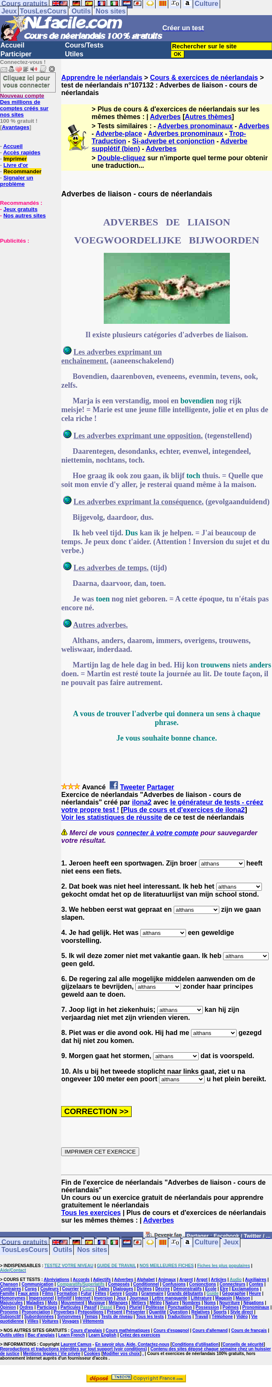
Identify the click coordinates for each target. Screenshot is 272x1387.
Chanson (9, 1284)
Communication (38, 1284)
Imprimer (15, 159)
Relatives (200, 1312)
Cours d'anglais (86, 1330)
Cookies (92, 1353)
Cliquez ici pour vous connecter (26, 81)
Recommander (22, 171)
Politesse (154, 1307)
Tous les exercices (91, 1212)
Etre (224, 1288)
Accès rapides (21, 152)
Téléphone (222, 1316)
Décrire (162, 1288)
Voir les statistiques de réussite (111, 817)
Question (179, 1312)
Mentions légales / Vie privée (52, 1353)
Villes (32, 1321)
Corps (30, 1288)
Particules (70, 1307)
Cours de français (249, 1330)
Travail (201, 1316)
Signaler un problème (16, 181)
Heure (255, 1293)
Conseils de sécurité (243, 1344)
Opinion (8, 1307)
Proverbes (64, 1312)
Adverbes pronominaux (195, 126)
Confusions (174, 1284)
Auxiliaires (256, 1279)
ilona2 (141, 802)
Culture (206, 1242)
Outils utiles (12, 1335)
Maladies (35, 1302)
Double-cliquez (121, 157)
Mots (52, 1302)
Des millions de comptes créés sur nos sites (24, 105)
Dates (103, 1288)
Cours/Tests (84, 45)
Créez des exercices (140, 1335)
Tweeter (132, 787)
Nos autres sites (24, 215)
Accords (81, 1279)
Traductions (179, 1316)
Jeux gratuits (20, 209)
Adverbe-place (119, 133)
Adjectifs (101, 1279)
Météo (156, 1302)
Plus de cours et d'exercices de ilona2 (184, 809)
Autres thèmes (208, 116)
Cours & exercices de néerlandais (204, 77)
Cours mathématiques (128, 1330)
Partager (160, 787)
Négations (253, 1302)
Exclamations (245, 1288)
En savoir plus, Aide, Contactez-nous (132, 1344)
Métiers (138, 1302)
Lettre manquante (169, 1298)
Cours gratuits (24, 1242)
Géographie (234, 1293)
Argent (186, 1279)
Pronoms (9, 1312)
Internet (83, 1298)
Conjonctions (202, 1284)
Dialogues (123, 1288)
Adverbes (165, 116)
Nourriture (229, 1302)
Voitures (50, 1321)
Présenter (135, 1312)
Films (47, 1293)
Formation (67, 1293)
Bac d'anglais (41, 1335)
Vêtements (93, 1321)
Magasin (223, 1298)
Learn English (102, 1335)
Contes (256, 1284)
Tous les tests (150, 1316)
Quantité (157, 1312)
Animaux (167, 1279)
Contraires (10, 1288)
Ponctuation (180, 1307)
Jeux (8, 11)
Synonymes (69, 1316)
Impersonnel (41, 1298)
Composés (118, 1284)
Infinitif (64, 1298)
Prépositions (91, 1312)
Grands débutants (185, 1293)
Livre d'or (15, 165)
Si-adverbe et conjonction (173, 141)
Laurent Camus (76, 1344)
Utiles (74, 54)
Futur (86, 1293)
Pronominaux (255, 1307)
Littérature (201, 1298)
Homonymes (12, 1298)
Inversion (103, 1298)
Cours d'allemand (210, 1330)
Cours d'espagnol (171, 1330)
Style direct (241, 1312)
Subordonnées (39, 1316)
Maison (243, 1298)
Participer (16, 54)
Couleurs (49, 1288)
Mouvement (73, 1302)
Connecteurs (232, 1284)
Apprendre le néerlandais (101, 77)
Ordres (26, 1307)
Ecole (211, 1288)
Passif (90, 1307)
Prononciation (36, 1312)
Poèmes (231, 1307)
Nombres (191, 1302)
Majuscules (11, 1302)
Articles (218, 1279)
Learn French (71, 1335)
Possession (207, 1307)
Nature (172, 1302)
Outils (81, 11)
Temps (91, 1316)
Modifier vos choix (121, 1353)
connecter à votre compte (157, 832)
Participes (47, 1307)
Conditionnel (146, 1284)
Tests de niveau (116, 1316)
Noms (210, 1302)
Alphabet (146, 1279)
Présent (115, 1312)
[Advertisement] (25, 286)
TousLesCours (43, 11)
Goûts (132, 1293)
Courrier (70, 1288)
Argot (201, 1279)
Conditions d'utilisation (195, 1344)
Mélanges (118, 1302)
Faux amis (28, 1293)
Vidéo (242, 1316)
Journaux (138, 1298)
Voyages (70, 1321)
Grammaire (152, 1293)
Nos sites (111, 11)
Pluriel (135, 1307)
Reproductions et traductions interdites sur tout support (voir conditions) (73, 1349)
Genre (116, 1293)
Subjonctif (10, 1316)
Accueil (12, 45)
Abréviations (57, 1279)
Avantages (15, 127)
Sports (220, 1312)
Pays (121, 1307)
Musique (96, 1302)
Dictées (144, 1288)
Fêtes (100, 1293)
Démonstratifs (187, 1288)
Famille (7, 1293)
